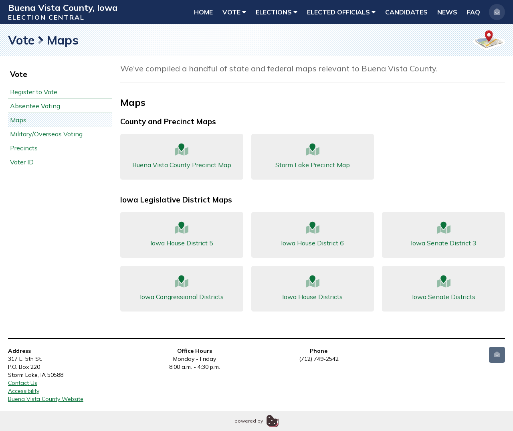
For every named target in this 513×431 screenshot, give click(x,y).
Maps (18, 120)
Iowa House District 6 (312, 234)
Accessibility (23, 391)
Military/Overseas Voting (46, 134)
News (447, 12)
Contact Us (22, 382)
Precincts (24, 148)
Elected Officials (341, 12)
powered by (248, 421)
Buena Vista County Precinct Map (181, 156)
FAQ (473, 12)
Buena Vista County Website (45, 399)
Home (203, 12)
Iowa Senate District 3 (443, 234)
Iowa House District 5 (181, 234)
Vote (234, 12)
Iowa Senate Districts (443, 288)
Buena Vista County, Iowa (63, 7)
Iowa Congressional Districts (181, 288)
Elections (276, 12)
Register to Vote (33, 92)
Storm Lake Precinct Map (312, 156)
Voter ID (22, 162)
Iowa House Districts (312, 288)
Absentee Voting (35, 106)
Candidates (406, 12)
